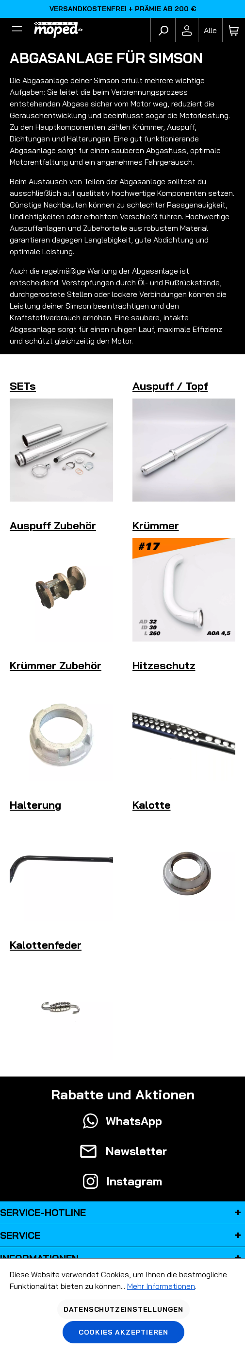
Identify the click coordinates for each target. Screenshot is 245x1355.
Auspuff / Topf (170, 385)
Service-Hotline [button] (122, 1212)
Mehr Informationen (161, 1286)
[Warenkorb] (234, 30)
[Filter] (17, 30)
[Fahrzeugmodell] (210, 30)
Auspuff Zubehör (53, 525)
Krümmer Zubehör (55, 665)
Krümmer (155, 525)
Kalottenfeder (46, 944)
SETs (23, 385)
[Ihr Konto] (187, 30)
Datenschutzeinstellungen (123, 1309)
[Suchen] (163, 30)
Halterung (35, 804)
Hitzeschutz (164, 665)
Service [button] (122, 1235)
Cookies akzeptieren (123, 1332)
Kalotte (151, 804)
